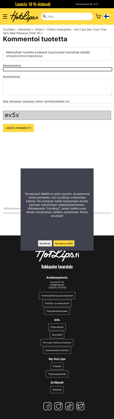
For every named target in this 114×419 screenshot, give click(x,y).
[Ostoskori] (98, 16)
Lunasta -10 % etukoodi (32, 4)
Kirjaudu (57, 366)
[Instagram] (59, 406)
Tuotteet (10, 29)
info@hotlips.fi (57, 284)
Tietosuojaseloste (57, 374)
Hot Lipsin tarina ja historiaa (57, 342)
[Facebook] (48, 406)
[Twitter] (81, 406)
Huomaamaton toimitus (57, 350)
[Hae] (67, 16)
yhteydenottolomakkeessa (24, 56)
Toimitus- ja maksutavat (57, 303)
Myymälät (57, 334)
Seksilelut (26, 29)
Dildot (40, 29)
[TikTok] (70, 406)
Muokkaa (45, 243)
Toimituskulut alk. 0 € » (87, 4)
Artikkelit (57, 389)
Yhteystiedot (57, 327)
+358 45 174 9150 (57, 287)
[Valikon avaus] (5, 16)
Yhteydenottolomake (57, 311)
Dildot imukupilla (60, 29)
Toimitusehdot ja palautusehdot (57, 295)
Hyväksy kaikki (64, 243)
